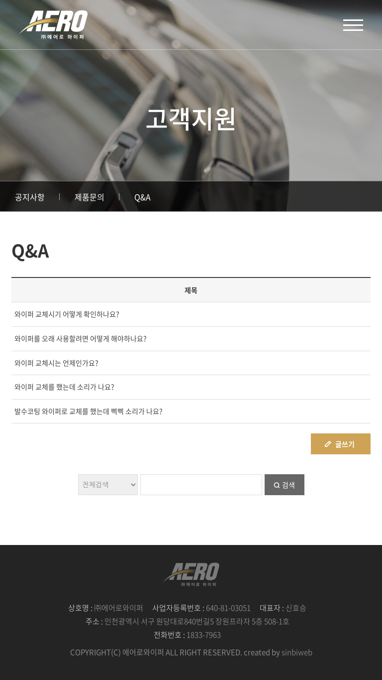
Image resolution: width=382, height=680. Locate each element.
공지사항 (30, 197)
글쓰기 (345, 444)
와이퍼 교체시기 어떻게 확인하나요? (66, 314)
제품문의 (89, 197)
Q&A (142, 197)
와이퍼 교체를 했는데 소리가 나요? (64, 387)
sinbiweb (297, 652)
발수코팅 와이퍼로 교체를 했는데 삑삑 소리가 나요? (88, 411)
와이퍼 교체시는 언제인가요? (56, 363)
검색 (288, 485)
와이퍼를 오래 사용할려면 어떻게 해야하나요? (80, 338)
